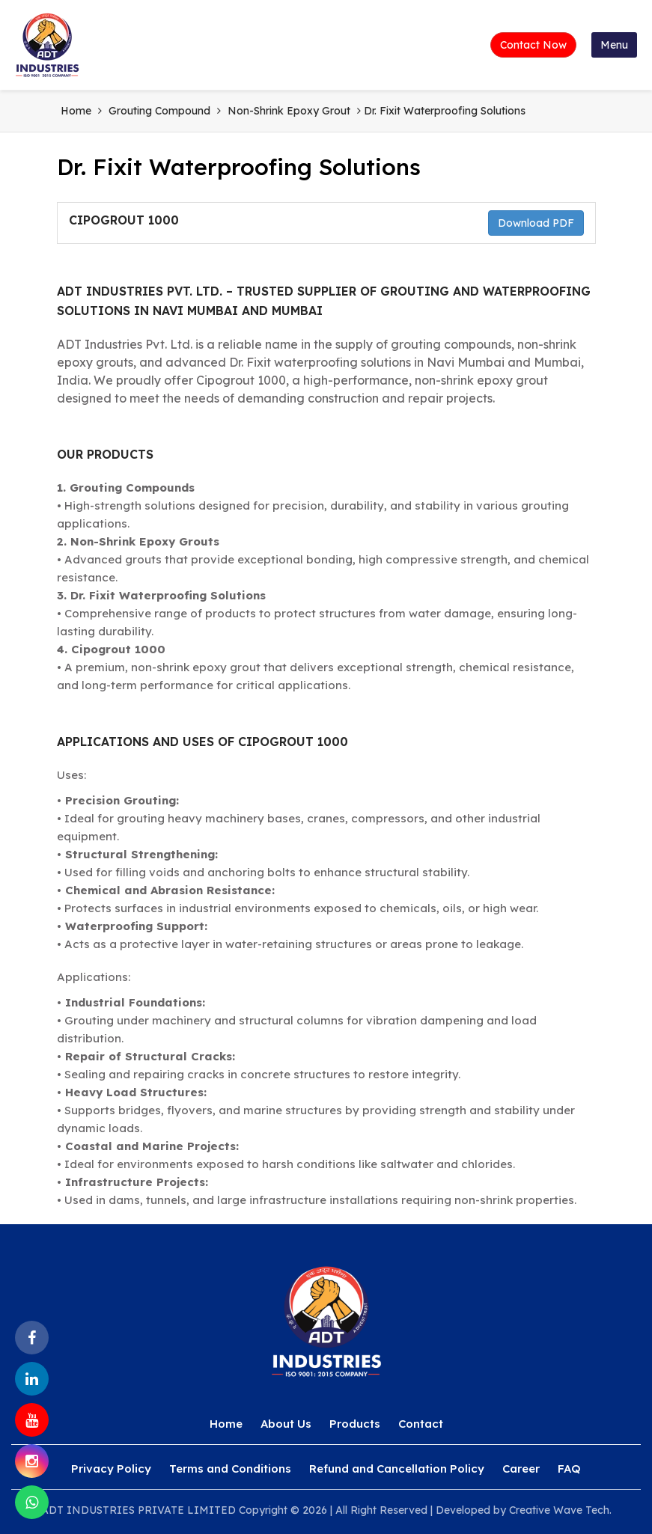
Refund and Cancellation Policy (396, 1468)
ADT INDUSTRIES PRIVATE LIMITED (138, 1510)
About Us (286, 1424)
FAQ (569, 1468)
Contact (420, 1424)
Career (521, 1468)
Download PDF (536, 223)
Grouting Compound (159, 110)
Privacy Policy (111, 1468)
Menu (614, 45)
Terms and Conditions (230, 1468)
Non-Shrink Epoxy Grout (289, 110)
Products (354, 1424)
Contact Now (533, 45)
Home (76, 110)
